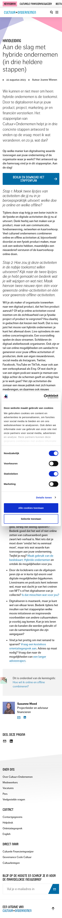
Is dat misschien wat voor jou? (40, 595)
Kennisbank (10, 4)
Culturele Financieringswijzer (18, 851)
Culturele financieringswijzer (36, 4)
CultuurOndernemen (20, 12)
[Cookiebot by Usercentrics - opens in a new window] (44, 396)
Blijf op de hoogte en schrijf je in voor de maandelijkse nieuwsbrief (29, 877)
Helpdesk (8, 822)
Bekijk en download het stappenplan (28, 179)
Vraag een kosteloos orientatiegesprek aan (27, 646)
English (6, 834)
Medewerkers (10, 782)
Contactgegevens (12, 817)
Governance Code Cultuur (17, 857)
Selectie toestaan (31, 518)
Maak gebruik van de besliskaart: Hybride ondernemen (31, 558)
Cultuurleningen (11, 862)
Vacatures (8, 788)
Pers (5, 793)
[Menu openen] (56, 12)
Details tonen (44, 497)
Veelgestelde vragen (14, 799)
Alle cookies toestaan (31, 507)
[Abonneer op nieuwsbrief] (53, 889)
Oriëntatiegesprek (12, 828)
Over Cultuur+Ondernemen (18, 776)
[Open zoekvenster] (51, 12)
